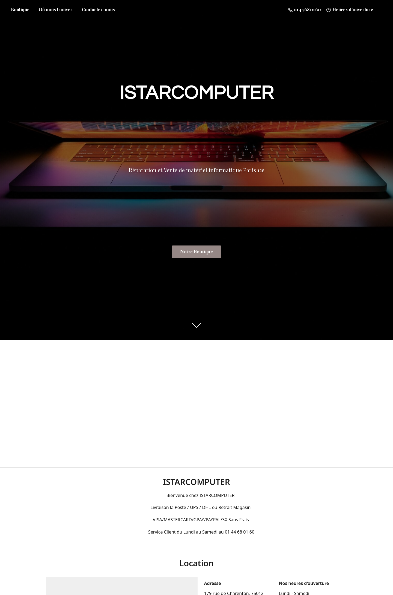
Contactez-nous (98, 9)
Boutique (20, 9)
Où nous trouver (56, 9)
